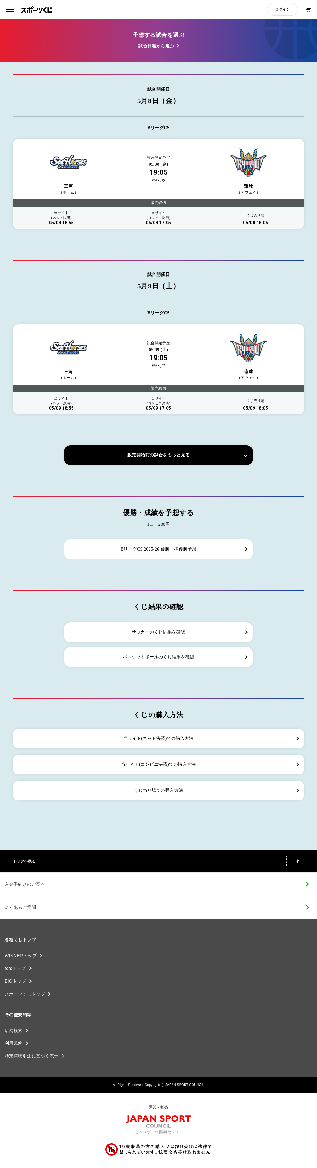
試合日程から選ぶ (156, 46)
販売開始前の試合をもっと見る (158, 455)
